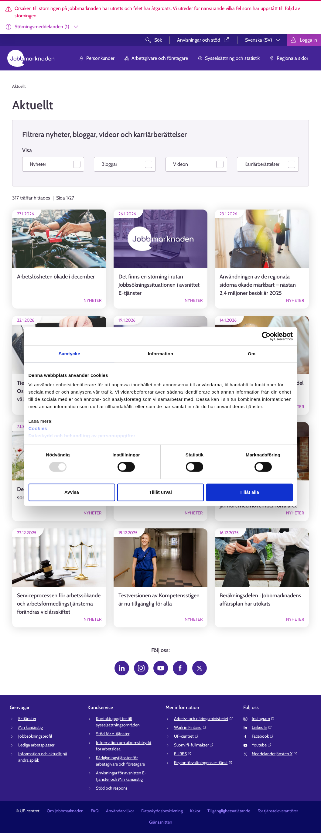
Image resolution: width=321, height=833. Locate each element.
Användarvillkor (120, 811)
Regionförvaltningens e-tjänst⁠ (203, 762)
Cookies (38, 428)
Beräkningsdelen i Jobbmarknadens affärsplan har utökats (260, 599)
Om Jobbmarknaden (65, 811)
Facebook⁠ (263, 736)
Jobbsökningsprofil (35, 736)
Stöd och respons (112, 788)
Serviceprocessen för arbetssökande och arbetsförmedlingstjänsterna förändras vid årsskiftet (59, 603)
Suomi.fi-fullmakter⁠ (193, 745)
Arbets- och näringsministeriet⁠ (203, 718)
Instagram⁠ (263, 718)
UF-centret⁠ (186, 736)
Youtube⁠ (261, 745)
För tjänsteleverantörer (278, 811)
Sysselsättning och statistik (229, 58)
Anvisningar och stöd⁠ (203, 40)
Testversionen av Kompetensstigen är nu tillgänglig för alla (159, 599)
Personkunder (96, 58)
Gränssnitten (160, 822)
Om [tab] (251, 353)
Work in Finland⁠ (190, 727)
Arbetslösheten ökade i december (56, 276)
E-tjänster (27, 718)
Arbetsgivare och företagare (156, 58)
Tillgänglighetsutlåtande (228, 811)
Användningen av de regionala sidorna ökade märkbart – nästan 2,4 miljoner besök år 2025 (258, 284)
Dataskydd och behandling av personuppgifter (82, 435)
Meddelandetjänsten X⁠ (274, 753)
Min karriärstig (30, 727)
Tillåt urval (160, 492)
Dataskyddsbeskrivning (162, 811)
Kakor (195, 811)
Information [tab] (160, 353)
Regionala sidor (288, 58)
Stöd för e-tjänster (112, 733)
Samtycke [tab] (69, 353)
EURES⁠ (183, 753)
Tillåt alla (249, 492)
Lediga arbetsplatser (36, 745)
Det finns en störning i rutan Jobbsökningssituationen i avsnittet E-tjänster (159, 284)
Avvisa (71, 492)
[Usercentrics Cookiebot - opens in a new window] (266, 336)
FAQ (95, 811)
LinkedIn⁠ (262, 727)
